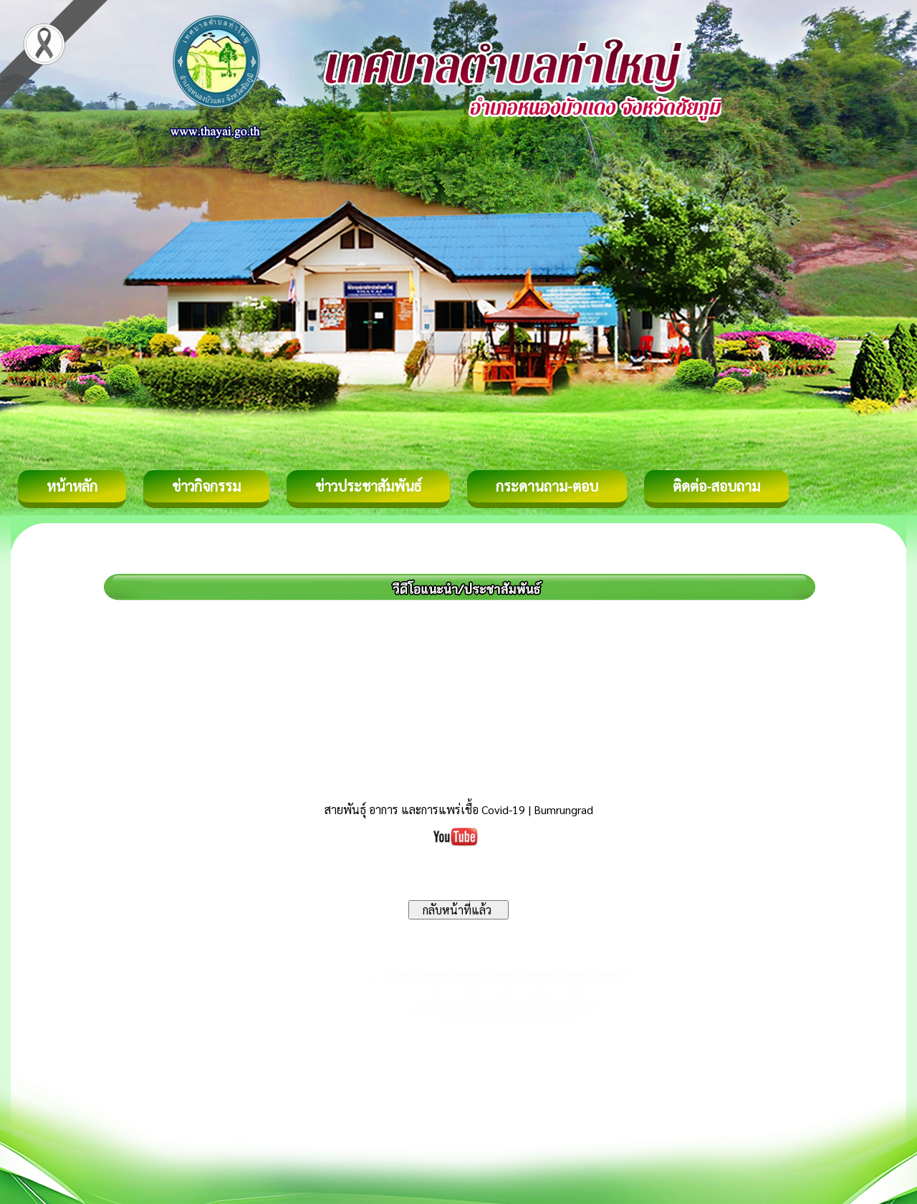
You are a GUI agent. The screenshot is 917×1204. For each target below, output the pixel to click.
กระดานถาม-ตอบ (547, 486)
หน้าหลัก (72, 486)
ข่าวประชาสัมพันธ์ (368, 486)
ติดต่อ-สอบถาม (716, 486)
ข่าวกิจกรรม (206, 486)
